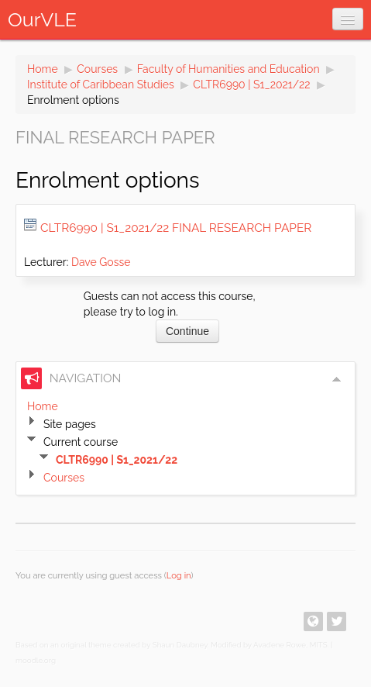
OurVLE (42, 19)
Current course (80, 442)
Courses (97, 69)
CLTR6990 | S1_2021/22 (251, 84)
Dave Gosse (100, 262)
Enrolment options (73, 100)
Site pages (69, 424)
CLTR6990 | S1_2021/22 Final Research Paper (175, 228)
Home (42, 69)
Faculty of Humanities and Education (228, 69)
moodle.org (35, 660)
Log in (179, 575)
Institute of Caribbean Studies (100, 84)
